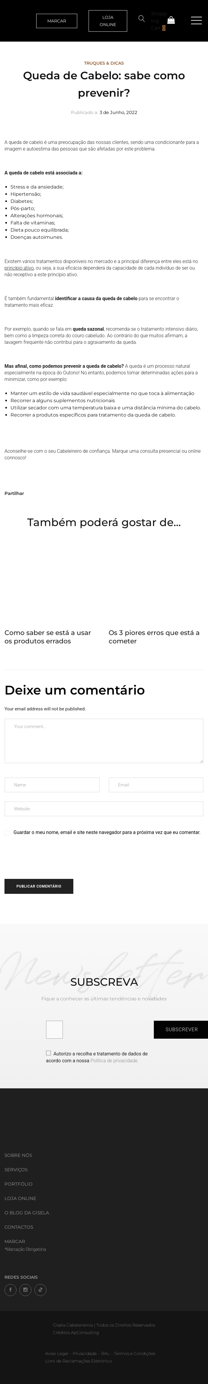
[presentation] (49, 859)
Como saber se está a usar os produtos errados (47, 637)
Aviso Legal (56, 1353)
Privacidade (85, 1353)
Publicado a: (84, 112)
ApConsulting (85, 1332)
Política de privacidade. (114, 1061)
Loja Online (20, 1198)
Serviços (16, 1169)
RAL (105, 1353)
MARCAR (56, 21)
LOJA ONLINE (108, 21)
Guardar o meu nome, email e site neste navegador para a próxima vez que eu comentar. (107, 832)
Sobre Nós (18, 1155)
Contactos (18, 1227)
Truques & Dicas (104, 63)
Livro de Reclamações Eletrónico (78, 1361)
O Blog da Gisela (26, 1213)
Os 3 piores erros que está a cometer (154, 637)
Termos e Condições (134, 1353)
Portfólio (18, 1184)
